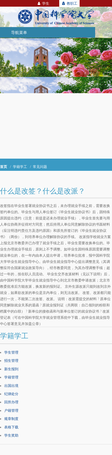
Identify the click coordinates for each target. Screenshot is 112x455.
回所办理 (11, 402)
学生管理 (11, 352)
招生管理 (11, 360)
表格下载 (11, 427)
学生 (43, 3)
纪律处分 (11, 393)
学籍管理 (11, 377)
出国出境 (11, 385)
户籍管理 (11, 410)
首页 (3, 166)
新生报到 (11, 368)
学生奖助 (11, 435)
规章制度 (11, 418)
